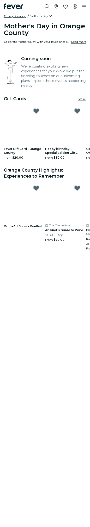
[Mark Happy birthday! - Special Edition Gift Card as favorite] (77, 111)
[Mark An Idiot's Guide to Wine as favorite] (77, 188)
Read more (78, 41)
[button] (41, 16)
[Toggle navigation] (84, 7)
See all (82, 99)
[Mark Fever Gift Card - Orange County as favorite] (36, 111)
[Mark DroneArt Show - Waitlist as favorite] (36, 188)
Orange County (15, 16)
